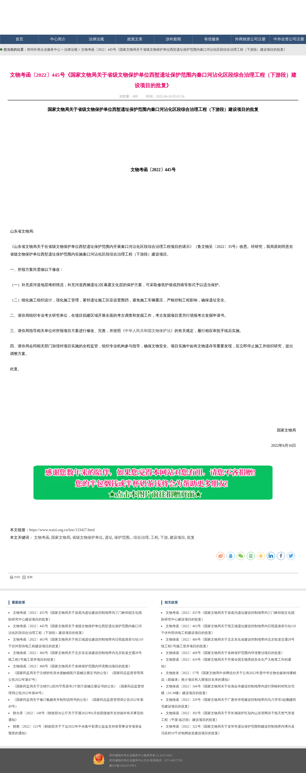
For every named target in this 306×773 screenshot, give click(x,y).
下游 (164, 537)
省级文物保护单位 (87, 537)
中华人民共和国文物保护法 (148, 331)
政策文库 (134, 39)
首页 (19, 39)
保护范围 (122, 537)
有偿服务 (211, 39)
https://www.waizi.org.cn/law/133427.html (62, 530)
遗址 (108, 537)
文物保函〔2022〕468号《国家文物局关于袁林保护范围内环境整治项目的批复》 (72, 666)
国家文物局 (60, 537)
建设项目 (177, 537)
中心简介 (58, 39)
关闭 (27, 577)
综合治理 (141, 537)
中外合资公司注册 (288, 39)
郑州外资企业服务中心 (43, 49)
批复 (191, 537)
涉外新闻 (173, 39)
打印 (15, 577)
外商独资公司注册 (250, 39)
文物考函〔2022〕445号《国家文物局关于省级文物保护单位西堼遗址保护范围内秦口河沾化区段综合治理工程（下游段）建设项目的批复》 (184, 49)
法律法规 (96, 39)
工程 (154, 537)
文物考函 (41, 537)
